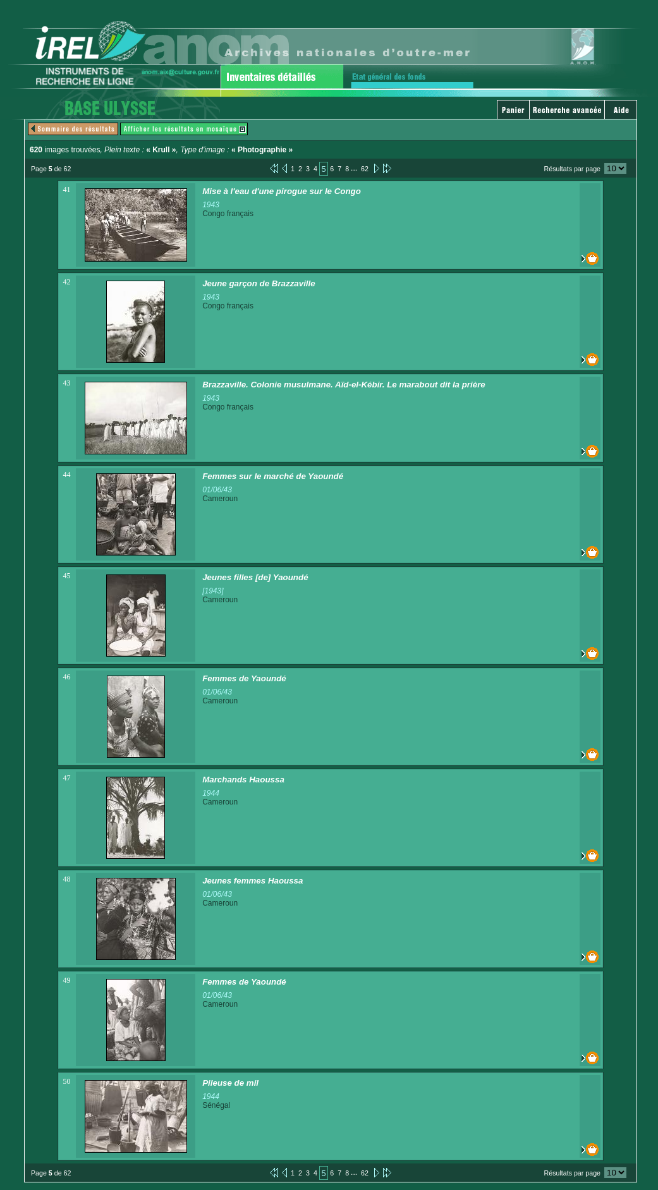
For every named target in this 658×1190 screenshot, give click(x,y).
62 (365, 169)
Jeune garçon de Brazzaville (258, 283)
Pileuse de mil (230, 1083)
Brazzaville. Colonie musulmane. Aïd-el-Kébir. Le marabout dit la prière (343, 384)
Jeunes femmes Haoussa (252, 880)
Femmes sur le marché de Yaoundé (272, 476)
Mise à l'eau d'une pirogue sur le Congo (281, 191)
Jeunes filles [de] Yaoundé (255, 577)
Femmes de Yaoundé (244, 678)
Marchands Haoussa (243, 779)
